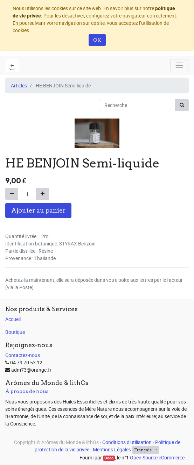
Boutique (15, 332)
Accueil (13, 319)
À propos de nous (26, 391)
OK (97, 40)
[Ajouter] (42, 194)
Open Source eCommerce (157, 457)
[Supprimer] (11, 194)
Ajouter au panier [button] (38, 210)
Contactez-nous (22, 355)
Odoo (108, 458)
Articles (19, 85)
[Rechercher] (182, 105)
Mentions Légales (112, 449)
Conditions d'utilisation (127, 442)
